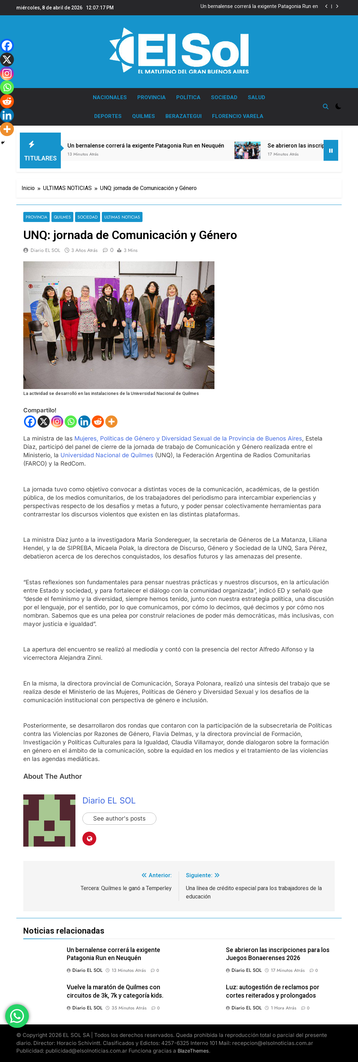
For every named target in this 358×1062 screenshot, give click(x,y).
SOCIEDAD (224, 97)
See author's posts (119, 818)
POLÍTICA (188, 97)
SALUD (256, 97)
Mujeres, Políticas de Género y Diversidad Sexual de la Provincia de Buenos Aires (188, 438)
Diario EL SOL (45, 250)
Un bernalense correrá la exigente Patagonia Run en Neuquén (259, 6)
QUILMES (143, 116)
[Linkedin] (84, 421)
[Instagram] (57, 421)
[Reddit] (98, 421)
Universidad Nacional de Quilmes (106, 455)
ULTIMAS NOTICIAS (121, 217)
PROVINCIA (151, 97)
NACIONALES (110, 97)
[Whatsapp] (71, 421)
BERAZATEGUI (183, 116)
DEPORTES (108, 116)
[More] (111, 421)
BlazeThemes (193, 1051)
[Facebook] (30, 421)
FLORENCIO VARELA (237, 116)
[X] (44, 421)
